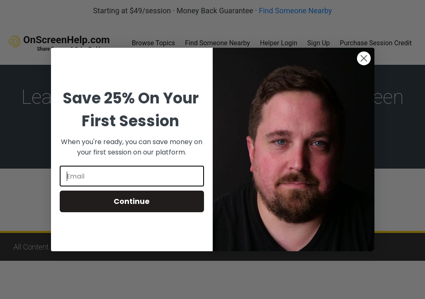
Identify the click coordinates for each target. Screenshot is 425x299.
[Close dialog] (364, 58)
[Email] (132, 176)
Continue (132, 201)
